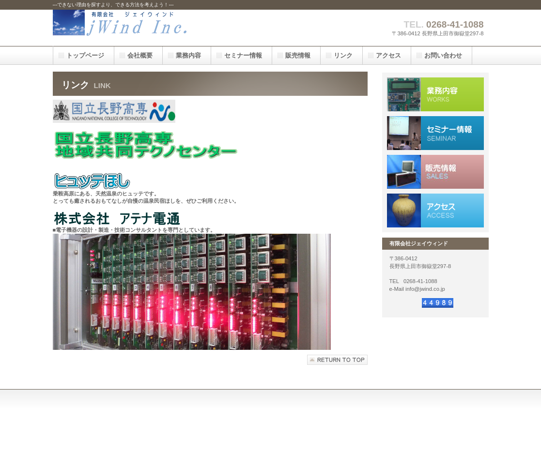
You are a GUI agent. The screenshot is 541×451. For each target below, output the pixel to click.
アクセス (435, 210)
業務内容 (435, 94)
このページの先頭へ (337, 360)
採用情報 (435, 133)
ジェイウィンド (150, 28)
